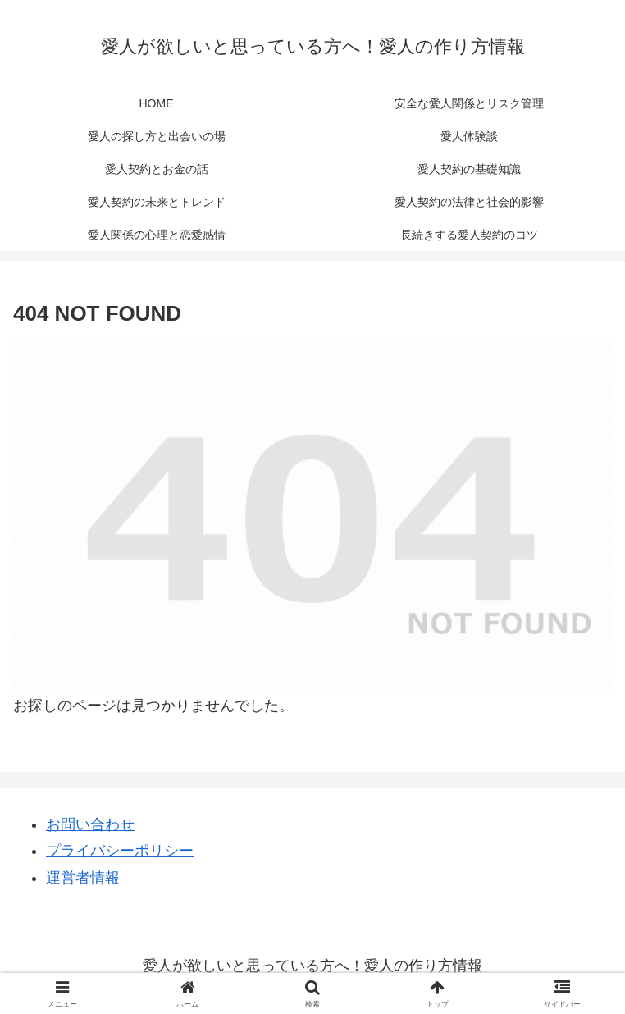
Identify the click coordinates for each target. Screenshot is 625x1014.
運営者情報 (83, 878)
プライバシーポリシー (120, 851)
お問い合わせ (90, 824)
